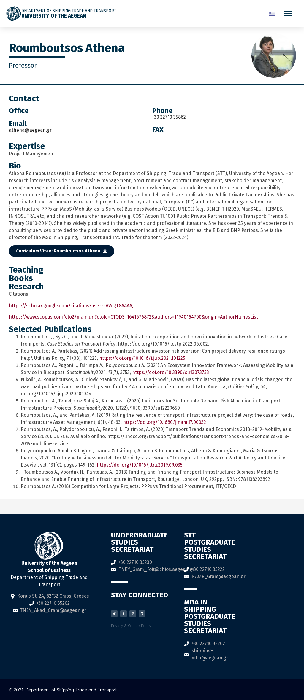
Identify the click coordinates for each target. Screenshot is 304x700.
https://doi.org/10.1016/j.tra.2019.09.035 (140, 465)
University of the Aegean (53, 15)
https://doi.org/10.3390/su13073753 (170, 372)
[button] (288, 13)
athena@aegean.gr (30, 130)
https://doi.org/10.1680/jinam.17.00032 (164, 422)
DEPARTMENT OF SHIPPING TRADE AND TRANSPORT (68, 10)
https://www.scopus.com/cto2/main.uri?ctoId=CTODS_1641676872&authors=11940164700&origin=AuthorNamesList (133, 317)
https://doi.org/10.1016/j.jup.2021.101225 (142, 358)
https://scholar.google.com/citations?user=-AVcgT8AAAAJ (71, 305)
